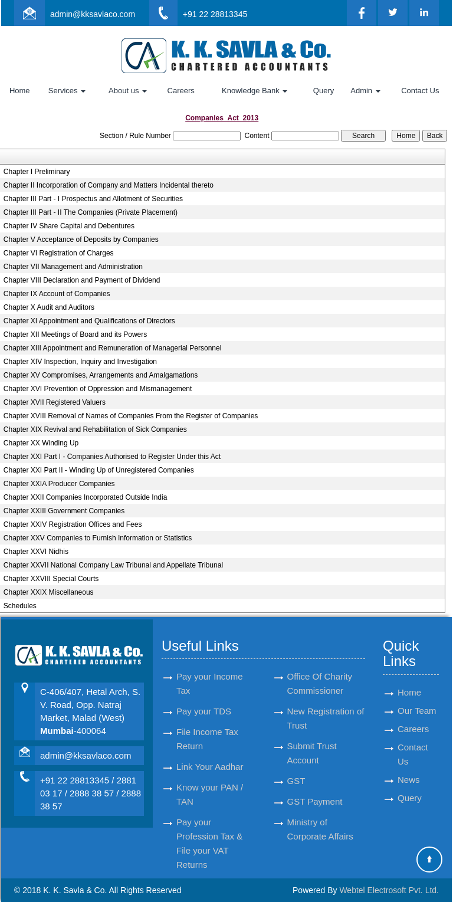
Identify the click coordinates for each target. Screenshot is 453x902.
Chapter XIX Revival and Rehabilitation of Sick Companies (95, 429)
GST (296, 767)
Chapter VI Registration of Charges (59, 253)
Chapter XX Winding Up (41, 443)
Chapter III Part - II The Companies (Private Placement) (91, 212)
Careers (181, 90)
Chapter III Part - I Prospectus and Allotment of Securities (93, 199)
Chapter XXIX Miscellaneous (49, 592)
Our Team (417, 697)
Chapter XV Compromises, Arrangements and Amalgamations (101, 375)
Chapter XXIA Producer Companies (59, 484)
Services (67, 90)
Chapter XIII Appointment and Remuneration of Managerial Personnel (113, 348)
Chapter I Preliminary (37, 172)
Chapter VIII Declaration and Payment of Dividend (82, 280)
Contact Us (420, 90)
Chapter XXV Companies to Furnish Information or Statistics (98, 538)
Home (19, 90)
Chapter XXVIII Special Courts (51, 579)
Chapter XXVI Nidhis (36, 551)
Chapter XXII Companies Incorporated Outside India (86, 497)
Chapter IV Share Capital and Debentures (69, 226)
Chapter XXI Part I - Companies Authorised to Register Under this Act (112, 456)
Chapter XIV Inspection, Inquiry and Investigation (80, 361)
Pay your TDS (203, 698)
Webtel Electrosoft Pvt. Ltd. (389, 890)
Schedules (20, 606)
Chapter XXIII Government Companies (64, 511)
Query (323, 90)
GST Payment (315, 788)
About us (128, 90)
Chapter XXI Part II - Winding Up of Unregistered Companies (99, 470)
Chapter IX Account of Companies (57, 294)
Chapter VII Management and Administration (73, 267)
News (409, 766)
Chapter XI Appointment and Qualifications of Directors (89, 321)
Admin (365, 90)
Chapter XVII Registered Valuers (55, 402)
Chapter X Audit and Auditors (49, 307)
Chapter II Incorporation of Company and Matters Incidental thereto (109, 185)
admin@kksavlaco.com (92, 14)
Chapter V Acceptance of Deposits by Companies (81, 239)
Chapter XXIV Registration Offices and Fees (73, 524)
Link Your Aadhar (209, 753)
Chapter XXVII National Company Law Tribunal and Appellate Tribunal (113, 565)
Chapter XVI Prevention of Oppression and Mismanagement (98, 389)
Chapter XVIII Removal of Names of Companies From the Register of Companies (131, 416)
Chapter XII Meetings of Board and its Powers (75, 334)
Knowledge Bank (254, 90)
